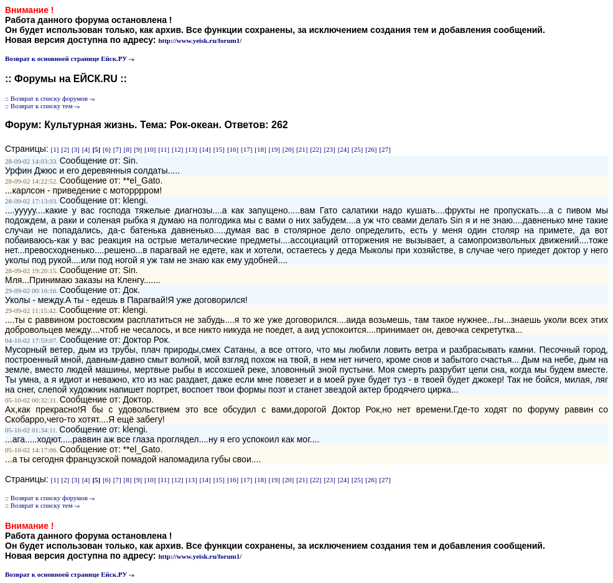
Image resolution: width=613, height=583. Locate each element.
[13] (191, 149)
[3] (76, 149)
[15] (219, 149)
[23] (329, 149)
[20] (288, 149)
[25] (357, 149)
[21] (301, 149)
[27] (384, 149)
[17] (246, 149)
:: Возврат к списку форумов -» (50, 98)
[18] (260, 149)
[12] (177, 149)
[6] (107, 149)
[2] (65, 149)
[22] (315, 149)
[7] (117, 149)
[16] (232, 149)
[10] (150, 149)
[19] (274, 149)
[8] (128, 149)
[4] (86, 149)
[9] (138, 149)
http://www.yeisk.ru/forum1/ (199, 40)
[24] (343, 149)
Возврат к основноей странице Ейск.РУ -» (69, 58)
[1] (55, 149)
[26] (371, 149)
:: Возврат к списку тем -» (42, 106)
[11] (163, 149)
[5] (96, 149)
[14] (204, 149)
